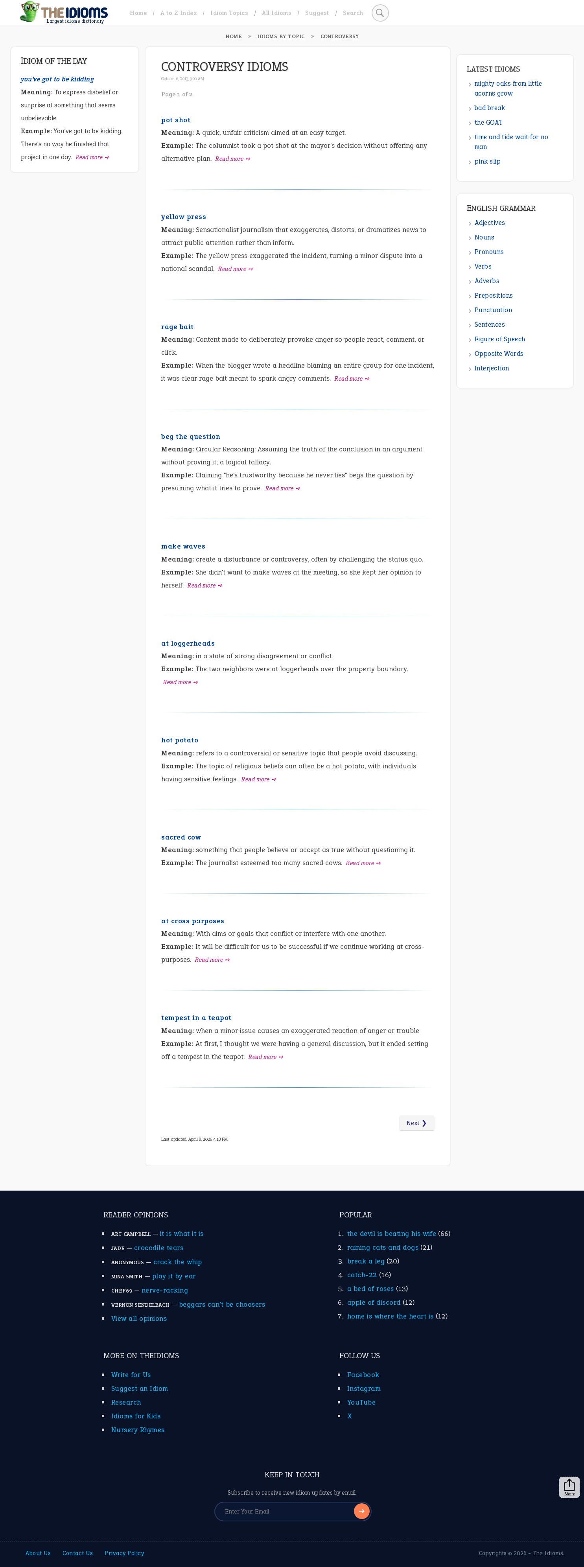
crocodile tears (159, 1247)
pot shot (175, 120)
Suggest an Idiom (139, 1388)
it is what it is (182, 1233)
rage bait (177, 326)
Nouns (485, 237)
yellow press (183, 216)
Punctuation (493, 310)
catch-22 (362, 1275)
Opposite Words (499, 353)
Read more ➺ (233, 159)
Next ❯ (417, 1123)
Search (353, 13)
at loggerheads (188, 643)
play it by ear (174, 1276)
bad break (490, 107)
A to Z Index (178, 13)
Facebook (363, 1374)
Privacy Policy (124, 1553)
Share (569, 1488)
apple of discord (374, 1302)
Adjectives (490, 222)
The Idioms (547, 1553)
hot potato (179, 740)
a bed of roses (370, 1288)
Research (126, 1402)
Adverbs (487, 280)
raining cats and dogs (383, 1247)
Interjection (492, 368)
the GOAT (489, 122)
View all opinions (139, 1318)
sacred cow (181, 837)
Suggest (317, 13)
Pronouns (489, 251)
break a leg (366, 1261)
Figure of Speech (500, 339)
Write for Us (131, 1374)
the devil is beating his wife (392, 1233)
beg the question (190, 436)
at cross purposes (193, 921)
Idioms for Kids (136, 1416)
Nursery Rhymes (138, 1429)
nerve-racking (165, 1290)
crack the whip (177, 1262)
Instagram (364, 1388)
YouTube (361, 1402)
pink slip (488, 161)
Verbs (483, 266)
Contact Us (78, 1553)
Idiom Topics (229, 13)
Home (138, 13)
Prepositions (494, 295)
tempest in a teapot (196, 1017)
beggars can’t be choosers (222, 1304)
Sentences (490, 324)
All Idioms (276, 13)
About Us (38, 1553)
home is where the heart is (390, 1316)
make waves (183, 546)
